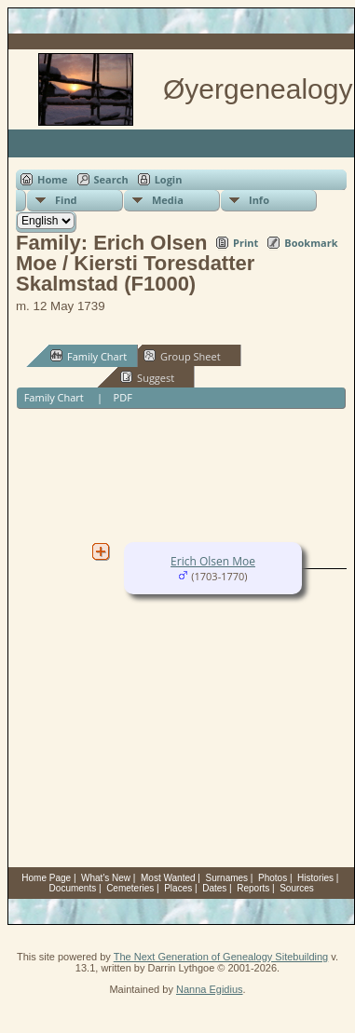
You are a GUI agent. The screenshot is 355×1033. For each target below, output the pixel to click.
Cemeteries (130, 888)
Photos (272, 878)
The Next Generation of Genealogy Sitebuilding (221, 956)
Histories (315, 878)
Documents (73, 888)
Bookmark (310, 243)
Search (111, 179)
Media (168, 200)
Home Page (46, 878)
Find (66, 200)
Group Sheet (182, 355)
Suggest (147, 377)
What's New (105, 878)
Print (245, 243)
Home (52, 179)
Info (259, 200)
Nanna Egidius (209, 989)
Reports (253, 888)
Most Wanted (168, 878)
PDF (123, 397)
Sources (297, 888)
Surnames (227, 878)
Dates (214, 888)
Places (178, 888)
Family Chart (88, 355)
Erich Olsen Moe (213, 561)
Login (169, 179)
